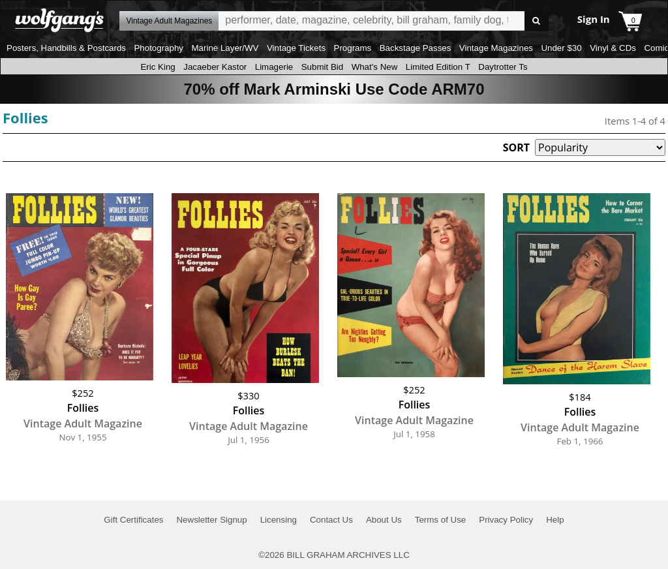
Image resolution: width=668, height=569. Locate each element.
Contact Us (331, 520)
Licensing (278, 520)
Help (555, 520)
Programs (353, 48)
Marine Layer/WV (224, 48)
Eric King (157, 67)
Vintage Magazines (496, 48)
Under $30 (561, 48)
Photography (158, 48)
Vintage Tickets (296, 48)
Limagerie (274, 67)
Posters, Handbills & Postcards (66, 48)
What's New (375, 67)
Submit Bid (322, 67)
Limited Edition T (438, 67)
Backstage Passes (415, 48)
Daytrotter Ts (502, 67)
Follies (25, 117)
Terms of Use (440, 520)
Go (536, 21)
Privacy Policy (506, 520)
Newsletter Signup (211, 520)
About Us (384, 520)
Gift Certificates (133, 520)
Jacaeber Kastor (215, 67)
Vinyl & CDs (613, 48)
